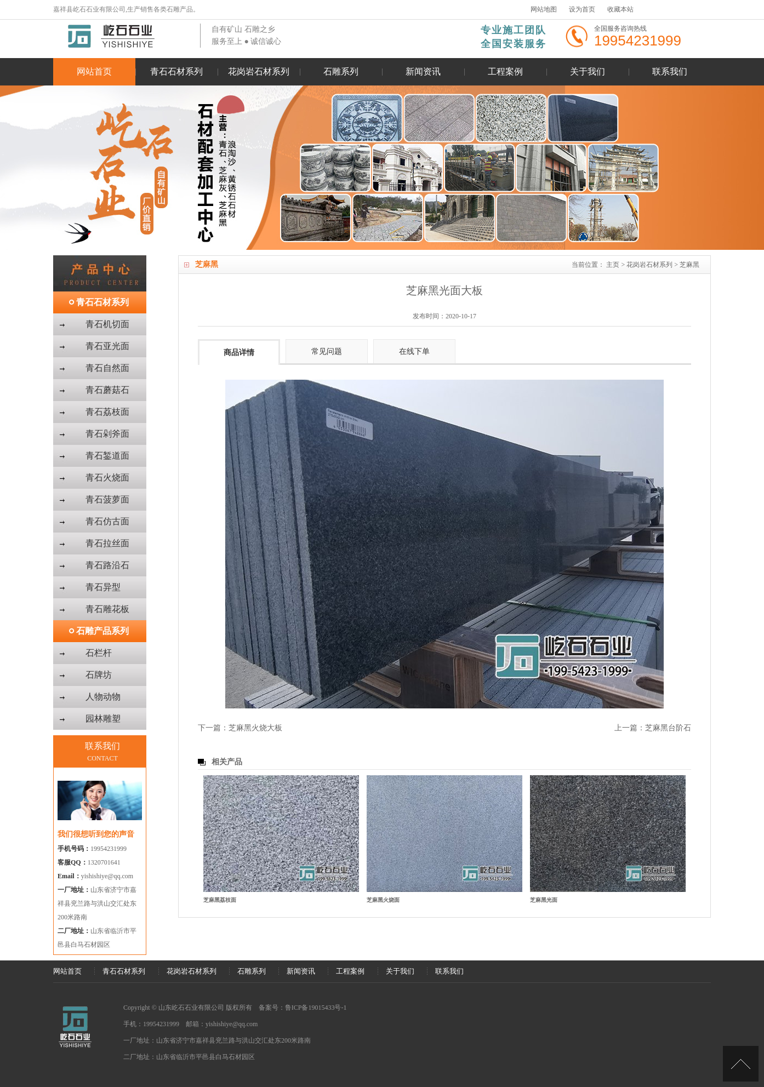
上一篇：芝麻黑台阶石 (652, 728)
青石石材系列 (176, 71)
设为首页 (582, 9)
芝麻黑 (689, 264)
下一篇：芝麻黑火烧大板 (240, 728)
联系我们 (669, 71)
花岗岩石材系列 (258, 71)
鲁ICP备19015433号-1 (316, 1007)
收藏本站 (620, 9)
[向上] (741, 1064)
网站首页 (94, 71)
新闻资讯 (423, 71)
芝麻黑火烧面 (383, 900)
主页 (612, 264)
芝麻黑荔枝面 (219, 900)
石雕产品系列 (102, 631)
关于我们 (587, 71)
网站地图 (544, 9)
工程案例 (505, 71)
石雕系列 (340, 71)
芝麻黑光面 (543, 900)
